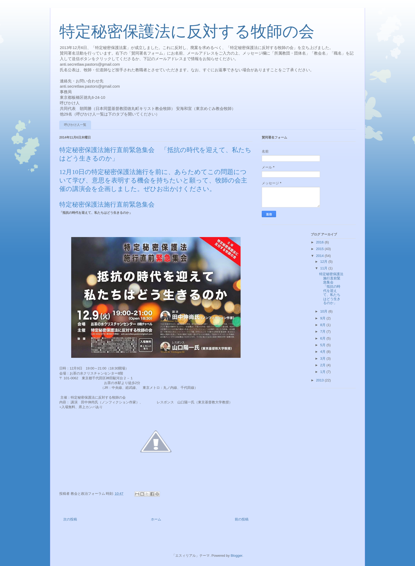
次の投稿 (70, 519)
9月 (323, 318)
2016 (320, 242)
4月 (323, 352)
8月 (323, 325)
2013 (320, 380)
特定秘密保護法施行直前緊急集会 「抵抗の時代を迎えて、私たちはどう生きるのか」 (331, 288)
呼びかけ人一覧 (75, 125)
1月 (323, 372)
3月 (323, 358)
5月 (323, 345)
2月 (323, 365)
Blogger (236, 556)
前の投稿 (242, 519)
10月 (324, 311)
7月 (323, 331)
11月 (324, 268)
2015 (320, 249)
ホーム (156, 519)
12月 (324, 262)
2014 (320, 256)
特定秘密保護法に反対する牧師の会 (186, 31)
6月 (323, 338)
